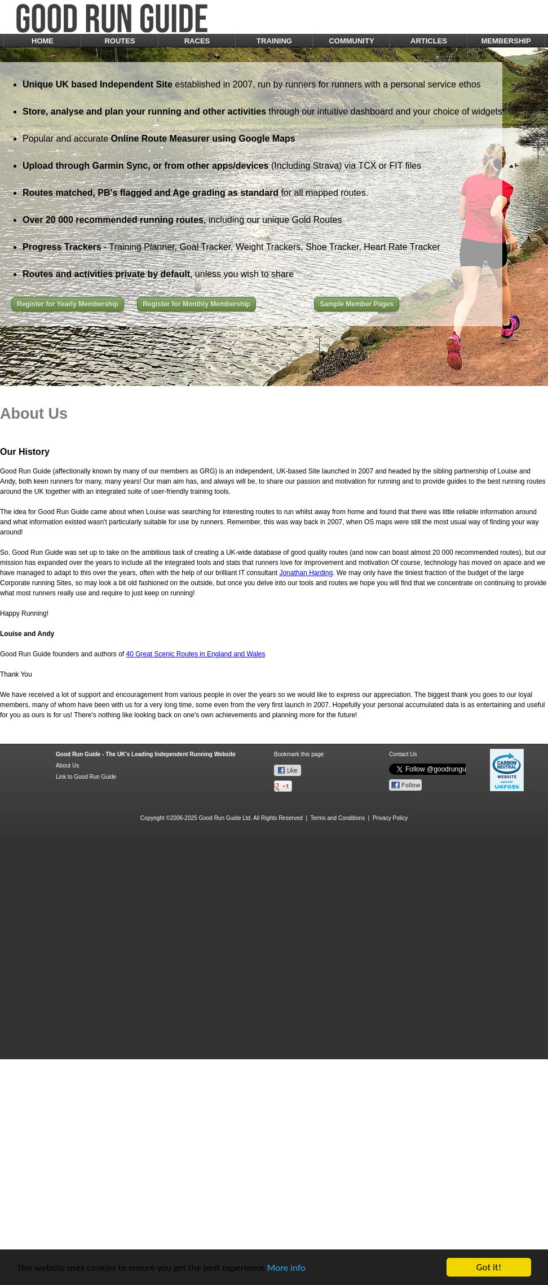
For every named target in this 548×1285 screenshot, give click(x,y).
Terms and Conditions (337, 818)
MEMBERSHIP (506, 41)
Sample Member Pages (357, 304)
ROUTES (119, 41)
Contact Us (403, 754)
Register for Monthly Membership (196, 304)
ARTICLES (428, 41)
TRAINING (274, 41)
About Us (67, 765)
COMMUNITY (351, 41)
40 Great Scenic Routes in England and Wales (195, 654)
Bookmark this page (299, 754)
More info (286, 1268)
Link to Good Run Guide (86, 777)
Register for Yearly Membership (67, 304)
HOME (43, 41)
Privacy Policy (390, 818)
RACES (197, 41)
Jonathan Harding (306, 573)
